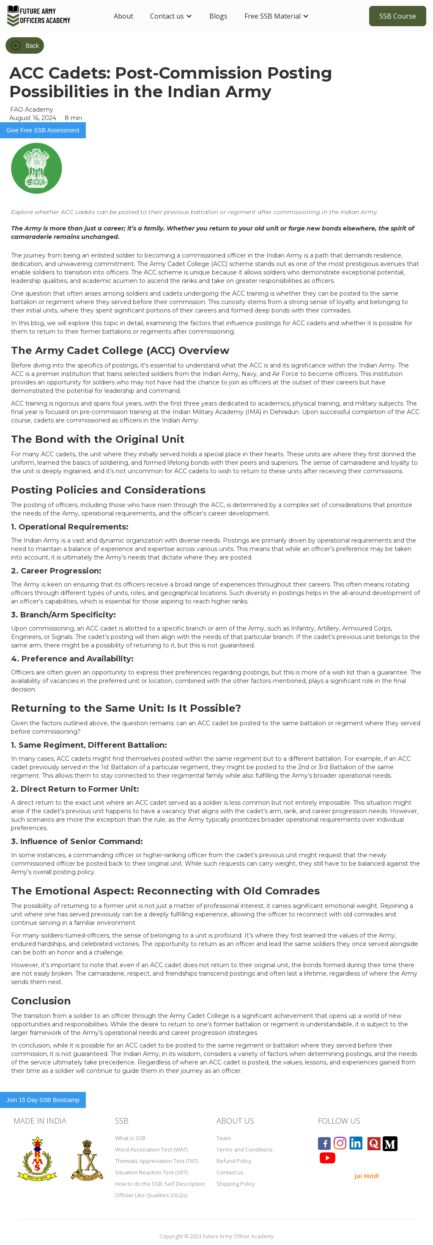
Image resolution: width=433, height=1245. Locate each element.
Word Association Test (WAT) (151, 1149)
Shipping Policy (235, 1183)
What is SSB (130, 1138)
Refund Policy (234, 1161)
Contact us (230, 1172)
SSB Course (397, 16)
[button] (171, 16)
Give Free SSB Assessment (42, 130)
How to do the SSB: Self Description (160, 1183)
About (123, 16)
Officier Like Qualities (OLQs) (151, 1195)
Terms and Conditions (244, 1149)
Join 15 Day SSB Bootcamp (42, 1100)
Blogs (218, 16)
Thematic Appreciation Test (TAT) (156, 1161)
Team (223, 1138)
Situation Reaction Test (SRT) (151, 1172)
